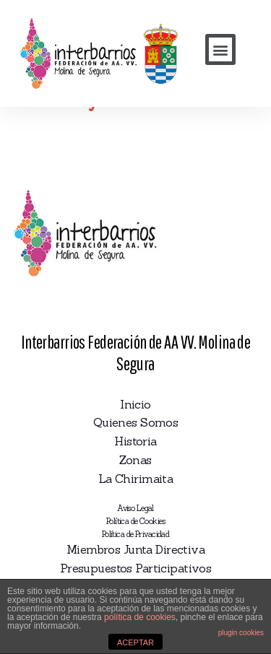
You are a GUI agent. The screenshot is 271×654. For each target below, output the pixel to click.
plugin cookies (241, 633)
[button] (220, 49)
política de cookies (140, 617)
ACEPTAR (135, 642)
